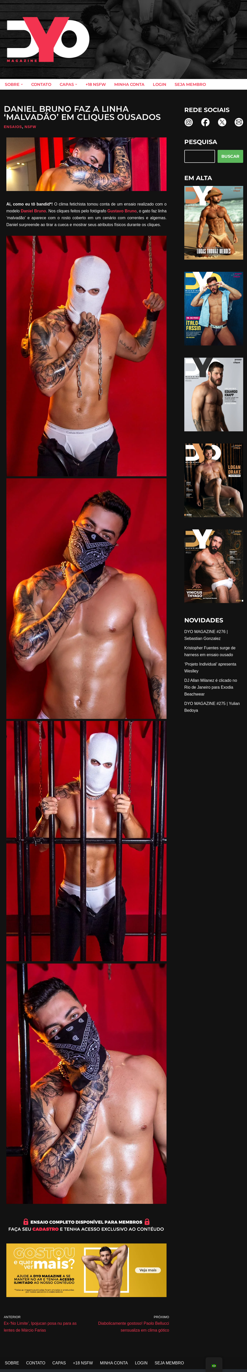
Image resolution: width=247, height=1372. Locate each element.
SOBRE (12, 1363)
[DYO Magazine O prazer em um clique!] (48, 39)
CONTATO (41, 84)
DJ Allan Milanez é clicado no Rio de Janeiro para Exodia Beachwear (210, 688)
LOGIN (159, 84)
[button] (22, 84)
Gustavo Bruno (122, 211)
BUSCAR (230, 156)
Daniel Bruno (33, 211)
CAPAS (59, 1363)
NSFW (30, 127)
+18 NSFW (96, 84)
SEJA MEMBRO (190, 84)
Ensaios (13, 127)
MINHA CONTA (129, 84)
